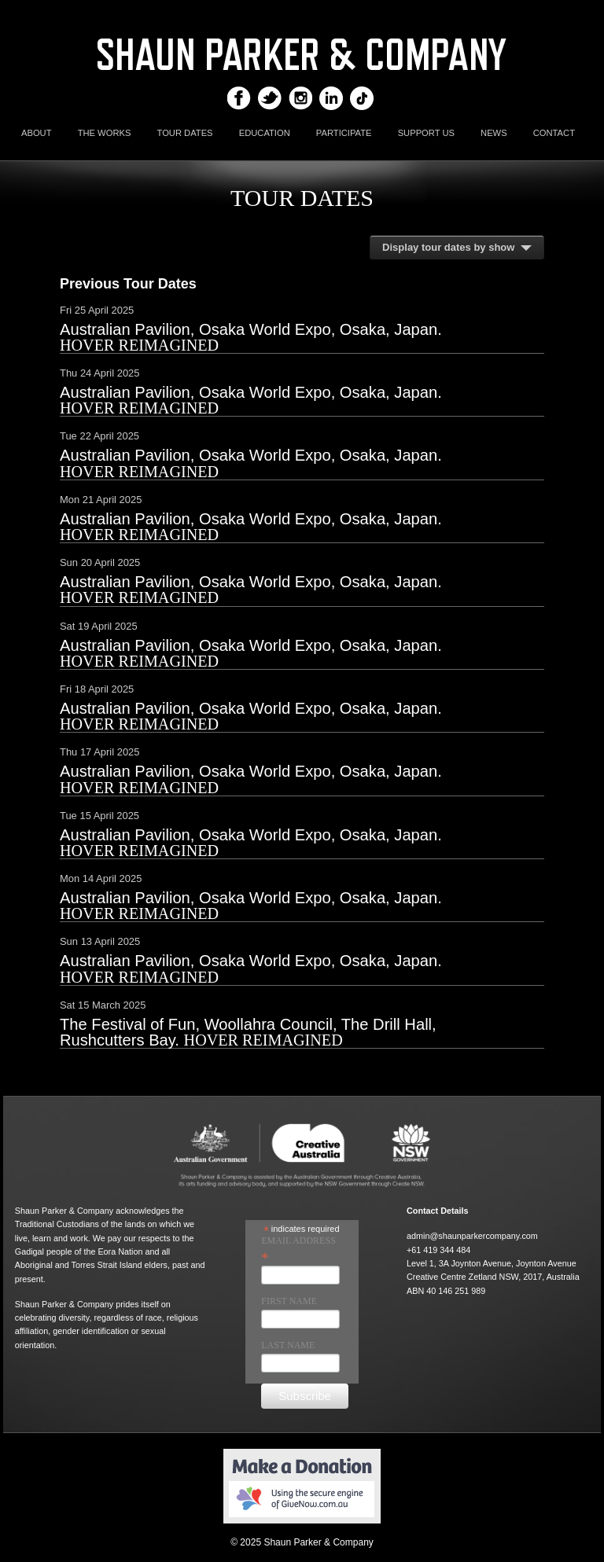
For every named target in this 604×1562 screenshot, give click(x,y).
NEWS (494, 133)
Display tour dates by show (448, 247)
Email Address (298, 1249)
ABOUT (36, 133)
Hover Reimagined (139, 345)
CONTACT (554, 133)
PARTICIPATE (344, 133)
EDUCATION (264, 133)
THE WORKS (104, 133)
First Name (289, 1301)
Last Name (288, 1345)
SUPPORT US (426, 133)
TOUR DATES (185, 133)
